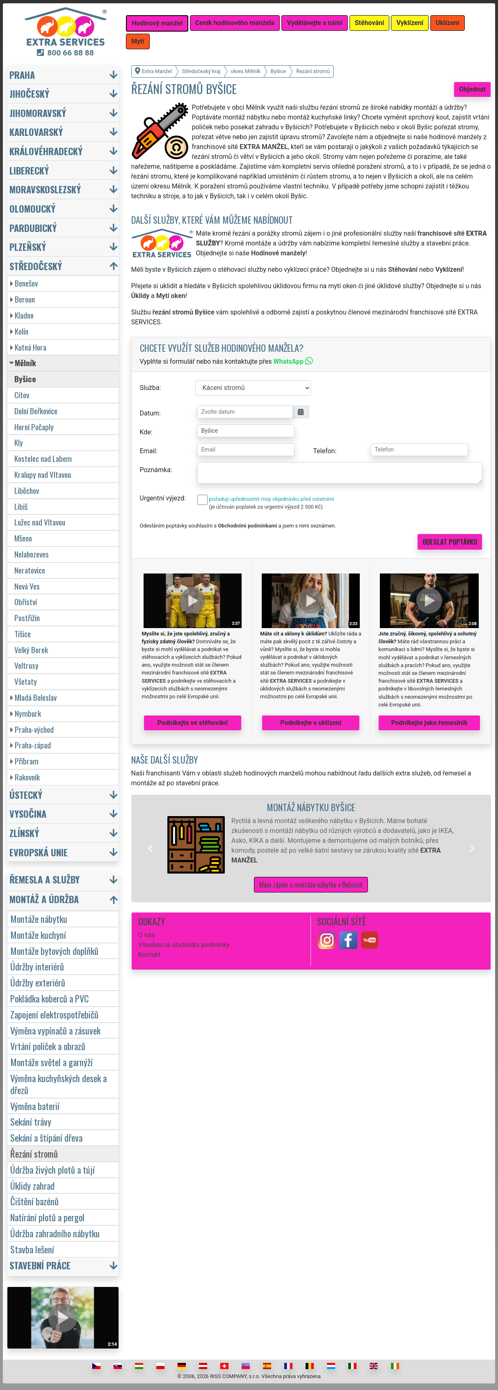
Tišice (22, 634)
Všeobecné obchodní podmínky (184, 945)
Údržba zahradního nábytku (55, 1233)
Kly (18, 442)
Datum (149, 413)
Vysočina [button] (27, 813)
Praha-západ (30, 745)
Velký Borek (31, 650)
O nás (146, 935)
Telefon (324, 451)
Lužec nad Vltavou (39, 522)
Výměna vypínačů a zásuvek (55, 1030)
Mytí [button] (137, 41)
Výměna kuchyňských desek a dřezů (58, 1083)
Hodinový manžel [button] (157, 23)
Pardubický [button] (33, 227)
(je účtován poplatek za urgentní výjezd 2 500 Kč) (266, 507)
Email (148, 451)
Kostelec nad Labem (43, 458)
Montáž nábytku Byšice (311, 807)
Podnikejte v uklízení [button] (310, 723)
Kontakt (149, 955)
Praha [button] (22, 74)
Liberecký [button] (29, 170)
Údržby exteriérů (37, 982)
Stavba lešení (32, 1249)
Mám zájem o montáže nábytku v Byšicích (311, 885)
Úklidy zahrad (32, 1185)
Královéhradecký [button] (45, 151)
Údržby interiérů (37, 966)
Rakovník (25, 777)
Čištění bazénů (34, 1201)
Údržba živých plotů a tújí (52, 1169)
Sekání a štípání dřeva (46, 1137)
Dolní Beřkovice (35, 411)
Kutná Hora (28, 347)
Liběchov (26, 490)
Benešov (24, 283)
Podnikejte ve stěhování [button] (193, 723)
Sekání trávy (30, 1121)
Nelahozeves (31, 554)
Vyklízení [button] (409, 23)
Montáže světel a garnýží (51, 1062)
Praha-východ (32, 729)
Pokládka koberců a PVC (49, 998)
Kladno (22, 315)
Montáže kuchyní (38, 934)
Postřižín (27, 618)
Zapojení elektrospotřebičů (54, 1014)
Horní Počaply (34, 427)
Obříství (25, 602)
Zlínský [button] (24, 833)
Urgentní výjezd (162, 498)
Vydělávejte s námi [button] (314, 23)
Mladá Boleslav (33, 697)
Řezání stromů (34, 1153)
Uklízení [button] (447, 23)
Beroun (22, 299)
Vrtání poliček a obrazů (47, 1046)
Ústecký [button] (25, 794)
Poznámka (155, 470)
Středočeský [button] (35, 266)
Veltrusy (26, 665)
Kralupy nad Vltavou (42, 474)
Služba (150, 388)
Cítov (21, 395)
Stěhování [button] (369, 23)
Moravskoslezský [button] (45, 189)
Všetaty (25, 681)
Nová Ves (27, 586)
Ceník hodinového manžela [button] (235, 23)
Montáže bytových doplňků (54, 950)
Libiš (20, 506)
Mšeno (23, 538)
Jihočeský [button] (29, 93)
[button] (150, 848)
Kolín (19, 331)
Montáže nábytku (38, 918)
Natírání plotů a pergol (47, 1217)
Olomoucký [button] (32, 208)
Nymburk (25, 713)
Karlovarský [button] (36, 131)
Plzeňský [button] (27, 246)
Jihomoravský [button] (37, 112)
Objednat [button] (472, 89)
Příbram (24, 761)
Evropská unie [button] (38, 852)
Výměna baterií (34, 1105)
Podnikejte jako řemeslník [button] (429, 723)
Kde (145, 432)
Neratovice (29, 570)
